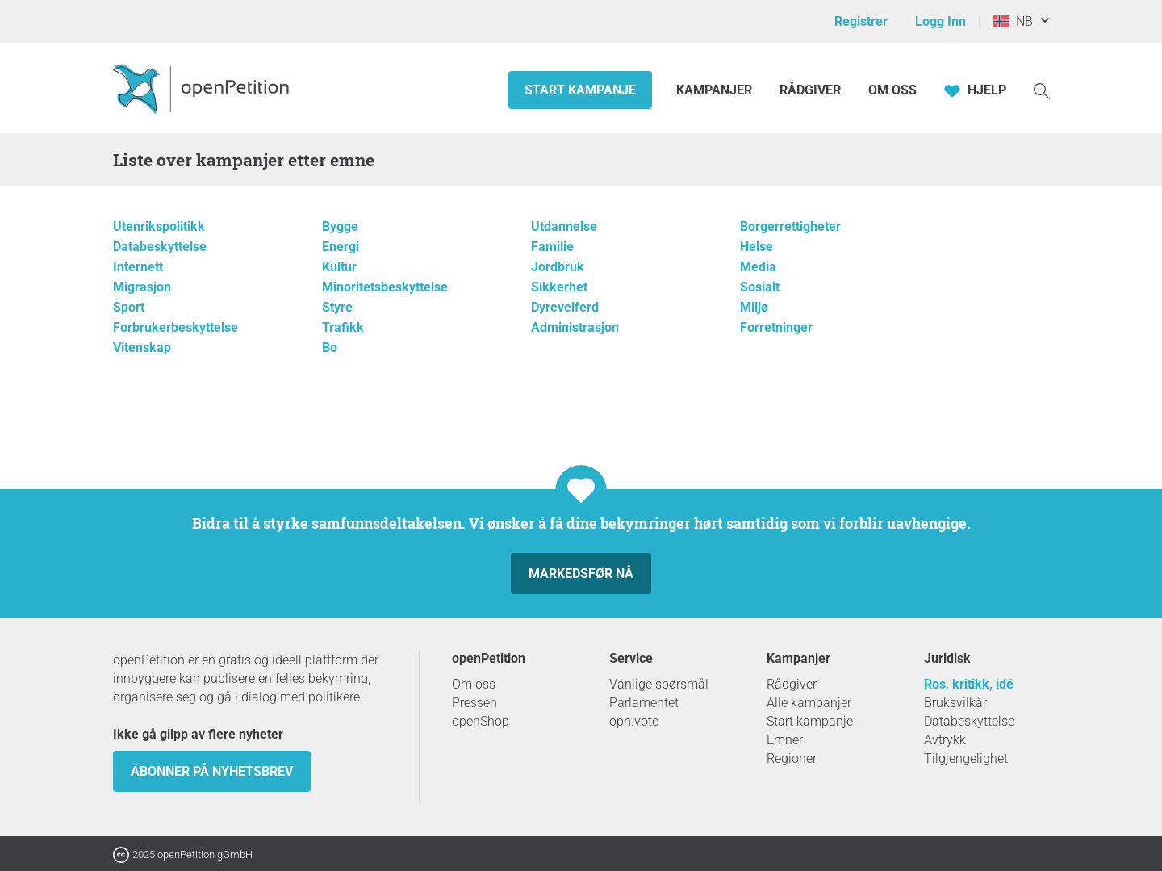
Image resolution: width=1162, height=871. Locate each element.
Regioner (792, 758)
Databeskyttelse (160, 246)
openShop (480, 721)
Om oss (892, 90)
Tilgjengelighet (966, 758)
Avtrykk (945, 739)
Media (758, 266)
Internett (138, 266)
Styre (337, 307)
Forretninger (776, 327)
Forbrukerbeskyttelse (175, 327)
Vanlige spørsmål (658, 684)
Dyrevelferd (565, 307)
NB (1013, 21)
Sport (128, 307)
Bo (329, 347)
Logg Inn (940, 21)
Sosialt (760, 287)
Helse (756, 246)
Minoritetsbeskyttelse (385, 287)
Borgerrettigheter (790, 226)
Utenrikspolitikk (159, 226)
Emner (785, 739)
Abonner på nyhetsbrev (212, 771)
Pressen (474, 702)
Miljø (754, 307)
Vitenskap (142, 347)
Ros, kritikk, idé (969, 684)
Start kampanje (580, 90)
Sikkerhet (559, 287)
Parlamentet (644, 702)
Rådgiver (810, 90)
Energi (340, 246)
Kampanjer (715, 90)
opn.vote (633, 721)
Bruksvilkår (955, 702)
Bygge (340, 226)
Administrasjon (575, 327)
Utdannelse (564, 226)
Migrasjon (142, 287)
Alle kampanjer (809, 702)
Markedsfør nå (581, 573)
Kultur (339, 266)
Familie (552, 246)
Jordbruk (557, 266)
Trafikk (343, 327)
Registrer (861, 21)
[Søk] (1042, 90)
